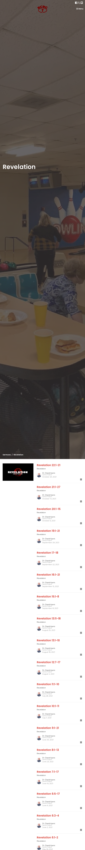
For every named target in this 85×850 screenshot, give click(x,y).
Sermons (7, 454)
